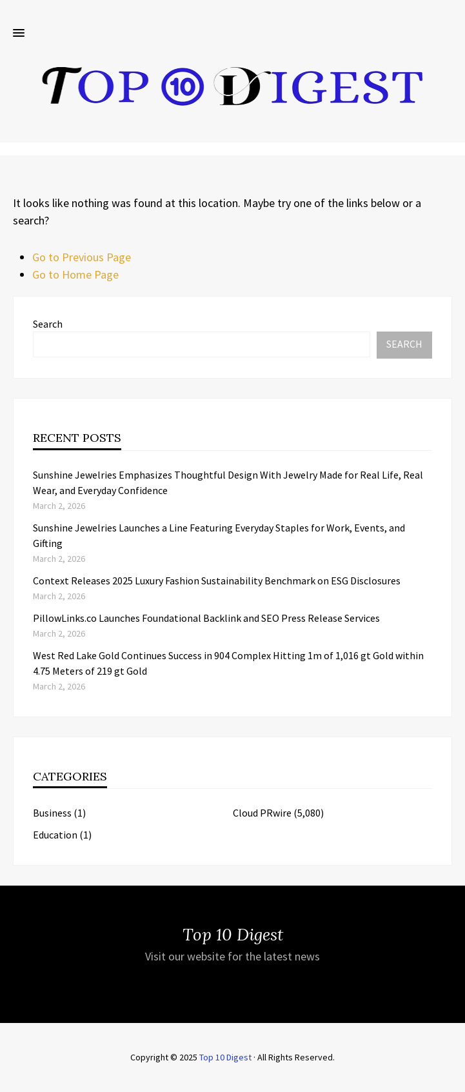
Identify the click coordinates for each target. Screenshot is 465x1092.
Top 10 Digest (225, 1057)
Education (55, 834)
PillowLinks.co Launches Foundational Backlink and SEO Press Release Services (206, 617)
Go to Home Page (75, 274)
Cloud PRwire (262, 812)
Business (52, 812)
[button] (19, 33)
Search (48, 323)
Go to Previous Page (81, 257)
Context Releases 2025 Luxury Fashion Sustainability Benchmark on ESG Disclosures (217, 580)
